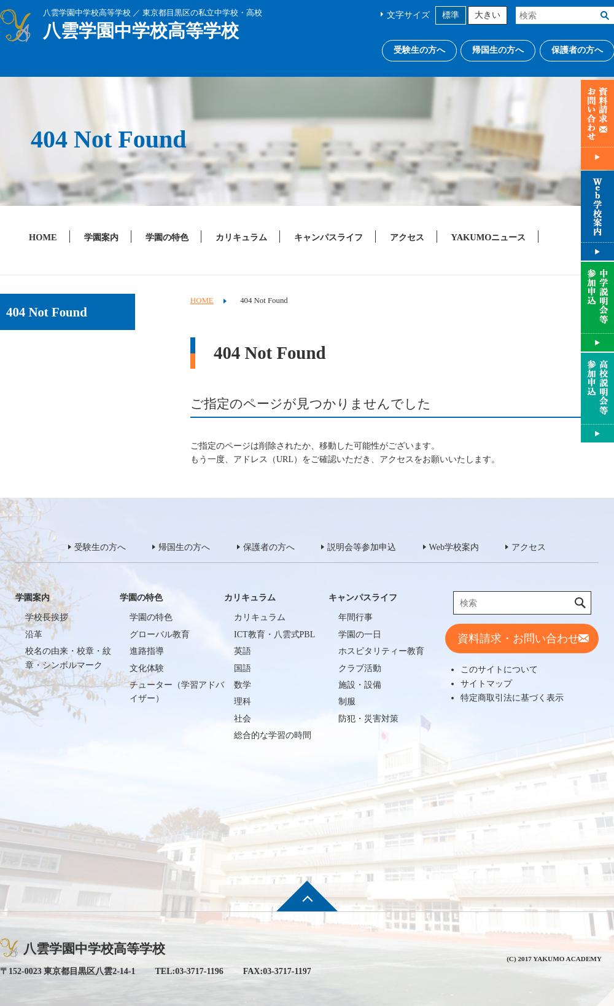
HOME (43, 237)
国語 (242, 668)
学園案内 (101, 237)
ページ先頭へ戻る (307, 904)
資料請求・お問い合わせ (518, 638)
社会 (242, 718)
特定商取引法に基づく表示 (512, 697)
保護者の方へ (269, 547)
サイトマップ (486, 683)
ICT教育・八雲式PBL (274, 634)
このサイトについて (499, 669)
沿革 (33, 634)
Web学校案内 (454, 547)
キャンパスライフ (328, 237)
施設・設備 (359, 685)
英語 (242, 651)
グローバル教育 (160, 634)
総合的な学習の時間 (272, 735)
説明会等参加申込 (361, 547)
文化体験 (147, 668)
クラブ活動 (359, 668)
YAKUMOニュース (488, 237)
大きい (487, 15)
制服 (347, 701)
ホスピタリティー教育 (381, 651)
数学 (242, 685)
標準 (450, 15)
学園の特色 (167, 237)
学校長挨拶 (46, 617)
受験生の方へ (419, 50)
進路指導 (147, 651)
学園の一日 (359, 634)
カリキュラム (241, 237)
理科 (242, 701)
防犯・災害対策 (368, 718)
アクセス (407, 237)
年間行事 (355, 617)
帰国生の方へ (498, 50)
